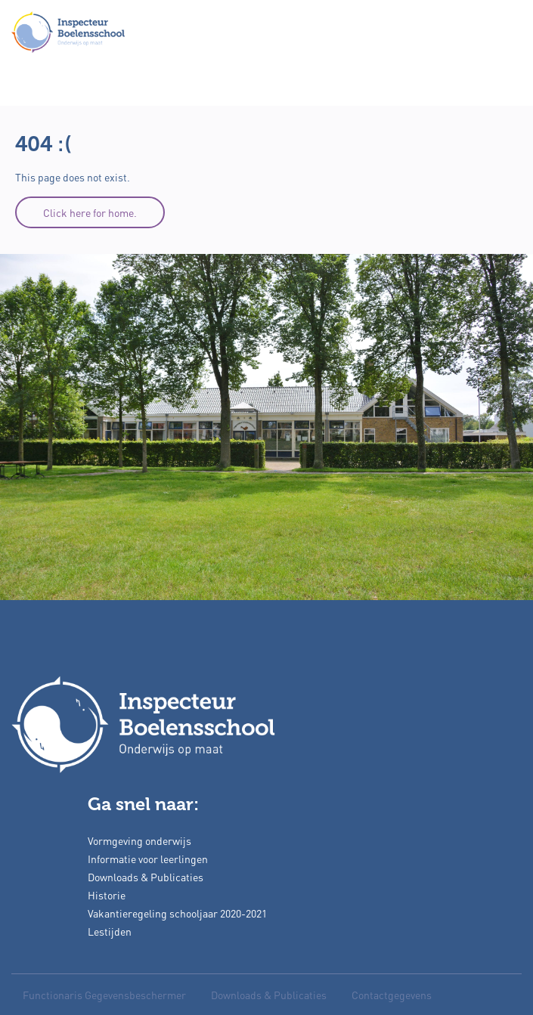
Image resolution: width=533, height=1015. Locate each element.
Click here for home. (90, 212)
